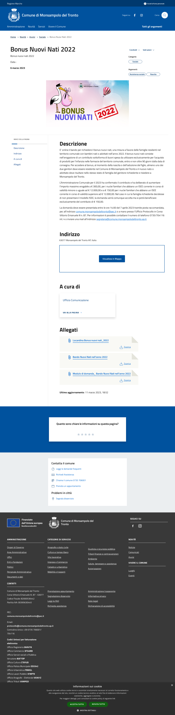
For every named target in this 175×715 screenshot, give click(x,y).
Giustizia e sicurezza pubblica (101, 549)
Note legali (93, 601)
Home (13, 37)
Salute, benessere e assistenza (102, 563)
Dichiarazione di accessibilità (101, 606)
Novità (23, 37)
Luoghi (132, 570)
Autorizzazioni (94, 568)
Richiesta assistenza (57, 606)
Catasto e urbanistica (57, 567)
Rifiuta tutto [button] (98, 704)
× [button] (172, 685)
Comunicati (134, 552)
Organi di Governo (15, 547)
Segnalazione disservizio (59, 596)
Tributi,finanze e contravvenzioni (103, 554)
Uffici (9, 557)
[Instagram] (140, 15)
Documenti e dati (15, 576)
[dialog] (87, 698)
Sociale (42, 37)
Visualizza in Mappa (112, 258)
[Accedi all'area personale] (154, 3)
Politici (10, 567)
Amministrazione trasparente (101, 591)
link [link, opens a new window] (113, 698)
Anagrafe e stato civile (58, 547)
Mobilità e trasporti (56, 571)
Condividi (135, 50)
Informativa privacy (97, 596)
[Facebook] (133, 15)
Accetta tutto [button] (77, 704)
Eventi (132, 575)
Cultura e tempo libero (58, 552)
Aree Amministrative (17, 552)
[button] (87, 710)
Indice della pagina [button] (21, 139)
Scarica (125, 347)
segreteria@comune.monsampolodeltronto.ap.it (121, 219)
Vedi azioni (149, 50)
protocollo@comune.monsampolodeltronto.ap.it (30, 625)
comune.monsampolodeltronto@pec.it (96, 211)
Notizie (132, 547)
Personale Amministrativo (19, 571)
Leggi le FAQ (53, 601)
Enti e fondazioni (15, 562)
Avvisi (32, 37)
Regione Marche (14, 3)
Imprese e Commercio (58, 562)
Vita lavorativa (54, 557)
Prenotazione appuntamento (61, 591)
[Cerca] (164, 15)
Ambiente (92, 558)
